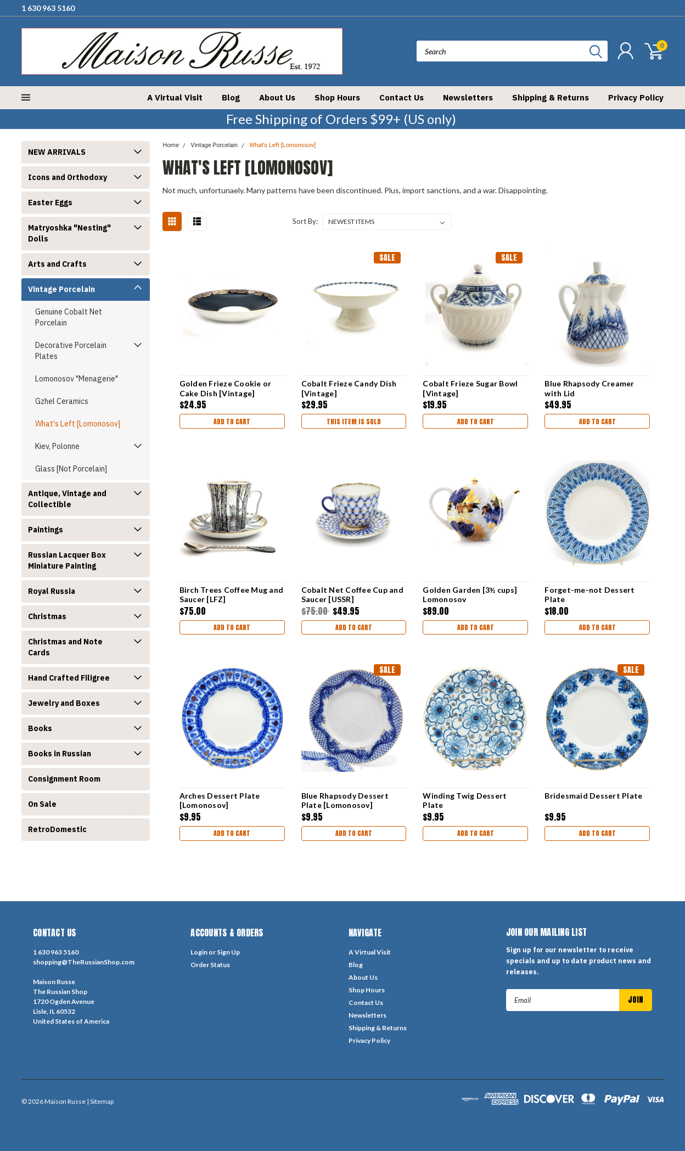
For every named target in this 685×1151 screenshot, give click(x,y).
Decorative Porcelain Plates (70, 350)
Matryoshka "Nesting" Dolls (69, 233)
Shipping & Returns (550, 97)
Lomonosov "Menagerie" (76, 379)
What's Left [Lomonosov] (77, 424)
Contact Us (401, 97)
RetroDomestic (57, 829)
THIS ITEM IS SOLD (353, 423)
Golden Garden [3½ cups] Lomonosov (470, 594)
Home (170, 145)
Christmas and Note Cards (65, 647)
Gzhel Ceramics (61, 401)
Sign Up (228, 952)
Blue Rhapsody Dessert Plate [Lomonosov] (344, 800)
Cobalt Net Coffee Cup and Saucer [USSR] (352, 594)
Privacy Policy (636, 97)
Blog (231, 97)
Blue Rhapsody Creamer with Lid (589, 388)
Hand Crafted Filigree (69, 678)
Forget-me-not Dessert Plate (589, 594)
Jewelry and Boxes (64, 703)
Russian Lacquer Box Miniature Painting (67, 560)
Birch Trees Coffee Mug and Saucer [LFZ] (230, 594)
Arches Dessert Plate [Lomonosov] (218, 800)
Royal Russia (51, 591)
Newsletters (468, 97)
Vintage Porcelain (61, 289)
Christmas (47, 616)
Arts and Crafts (57, 264)
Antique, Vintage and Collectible (67, 499)
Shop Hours (337, 97)
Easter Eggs (50, 202)
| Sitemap (100, 1101)
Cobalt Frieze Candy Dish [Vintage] (348, 388)
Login (198, 952)
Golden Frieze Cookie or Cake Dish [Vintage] (224, 388)
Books (40, 728)
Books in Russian (59, 754)
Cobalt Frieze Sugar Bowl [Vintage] (470, 388)
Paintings (45, 530)
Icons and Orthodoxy (67, 177)
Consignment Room (64, 779)
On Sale (42, 804)
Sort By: (305, 221)
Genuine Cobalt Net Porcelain (68, 317)
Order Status (210, 965)
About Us (277, 97)
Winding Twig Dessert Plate (465, 800)
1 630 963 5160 (48, 8)
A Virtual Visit (175, 97)
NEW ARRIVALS (57, 152)
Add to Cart (231, 423)
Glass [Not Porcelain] (71, 469)
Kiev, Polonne (57, 446)
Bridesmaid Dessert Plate (593, 795)
